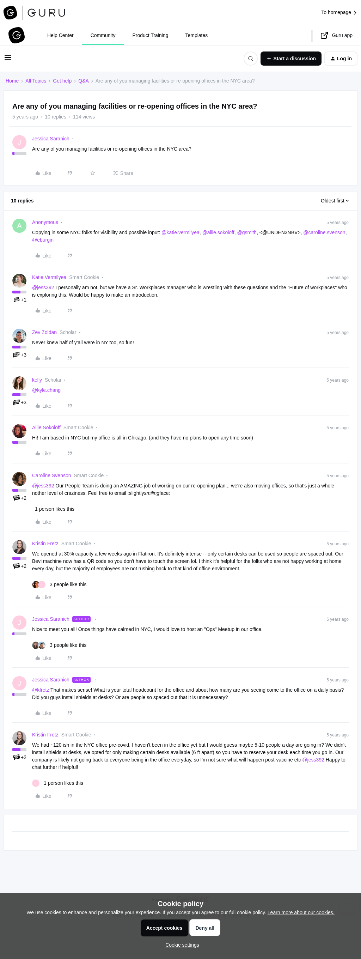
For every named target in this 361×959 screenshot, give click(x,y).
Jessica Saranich (50, 138)
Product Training (151, 35)
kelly (37, 380)
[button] (8, 60)
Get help (62, 81)
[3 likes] (59, 584)
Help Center (60, 35)
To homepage (339, 12)
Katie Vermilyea (49, 277)
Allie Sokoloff (46, 427)
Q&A (83, 81)
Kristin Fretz (45, 543)
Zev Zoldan (44, 332)
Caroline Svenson (51, 475)
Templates (196, 35)
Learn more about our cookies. (301, 912)
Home (12, 81)
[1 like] (53, 509)
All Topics (35, 81)
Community (103, 35)
